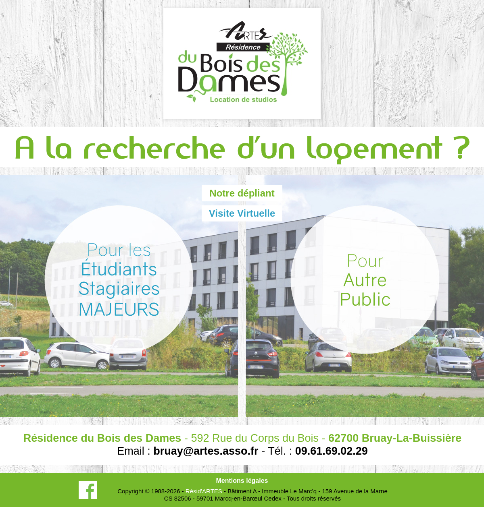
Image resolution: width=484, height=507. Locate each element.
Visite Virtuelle (242, 213)
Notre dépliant (241, 193)
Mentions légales (242, 480)
